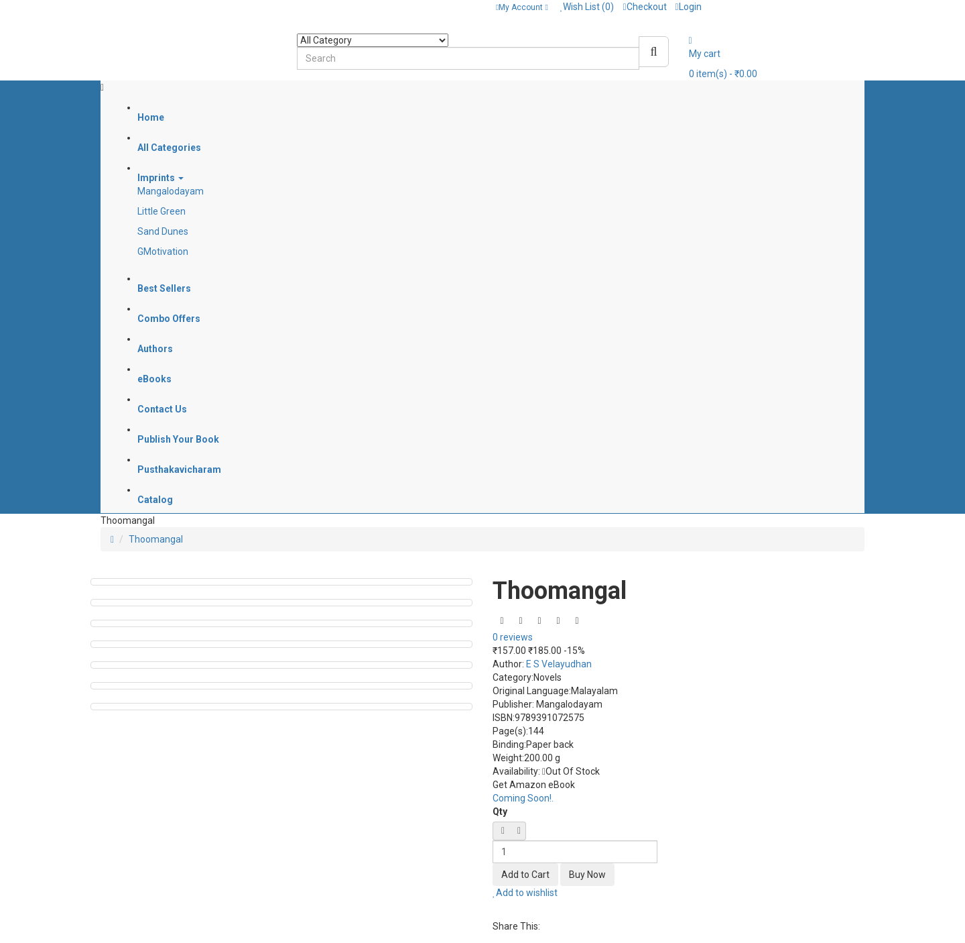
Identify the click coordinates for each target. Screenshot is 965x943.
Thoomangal (156, 539)
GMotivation (162, 251)
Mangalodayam (170, 191)
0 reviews (513, 637)
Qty (500, 811)
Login (689, 6)
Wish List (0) (587, 6)
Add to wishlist (525, 892)
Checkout (644, 6)
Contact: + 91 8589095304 (161, 6)
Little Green (161, 211)
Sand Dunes (162, 231)
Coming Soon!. (523, 798)
